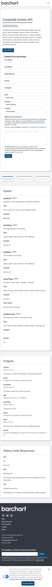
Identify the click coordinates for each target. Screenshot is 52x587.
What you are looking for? (14, 117)
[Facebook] (3, 515)
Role (6, 95)
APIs (5, 519)
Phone (7, 81)
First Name (9, 60)
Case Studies (11, 524)
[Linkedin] (11, 515)
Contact (7, 527)
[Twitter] (7, 515)
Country (8, 108)
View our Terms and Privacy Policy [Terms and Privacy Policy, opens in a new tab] (30, 580)
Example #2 (34, 127)
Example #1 (25, 127)
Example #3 (42, 127)
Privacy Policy (19, 152)
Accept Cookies (28, 584)
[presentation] (12, 162)
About (6, 529)
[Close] (48, 570)
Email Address (10, 74)
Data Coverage (12, 522)
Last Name (8, 67)
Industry (8, 101)
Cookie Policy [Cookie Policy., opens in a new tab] (14, 580)
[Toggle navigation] (48, 3)
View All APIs (8, 50)
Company (8, 88)
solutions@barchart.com (10, 540)
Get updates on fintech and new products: (19, 550)
